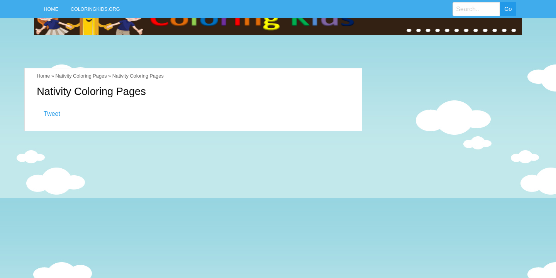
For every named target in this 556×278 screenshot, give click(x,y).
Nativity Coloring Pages (81, 76)
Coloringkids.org (95, 9)
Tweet (52, 113)
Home (51, 9)
